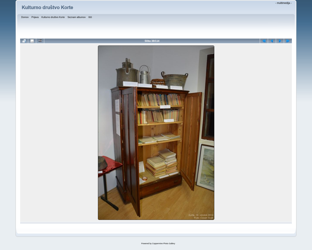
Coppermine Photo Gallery (163, 243)
